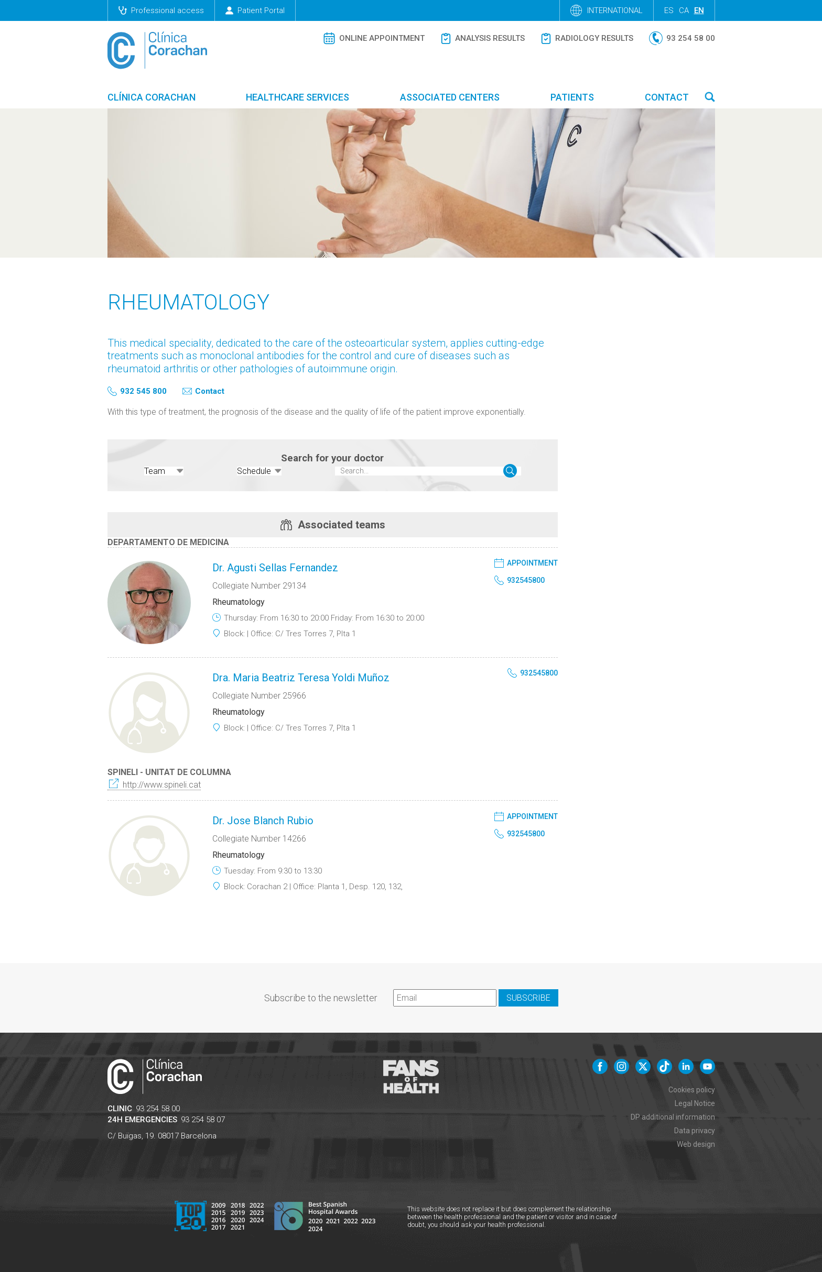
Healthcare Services (297, 97)
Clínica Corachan (151, 97)
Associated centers (450, 97)
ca (684, 10)
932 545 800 (143, 391)
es (669, 10)
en (699, 10)
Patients (572, 97)
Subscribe (528, 997)
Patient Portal (255, 10)
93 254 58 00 (158, 1108)
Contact (667, 97)
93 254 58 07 (203, 1119)
